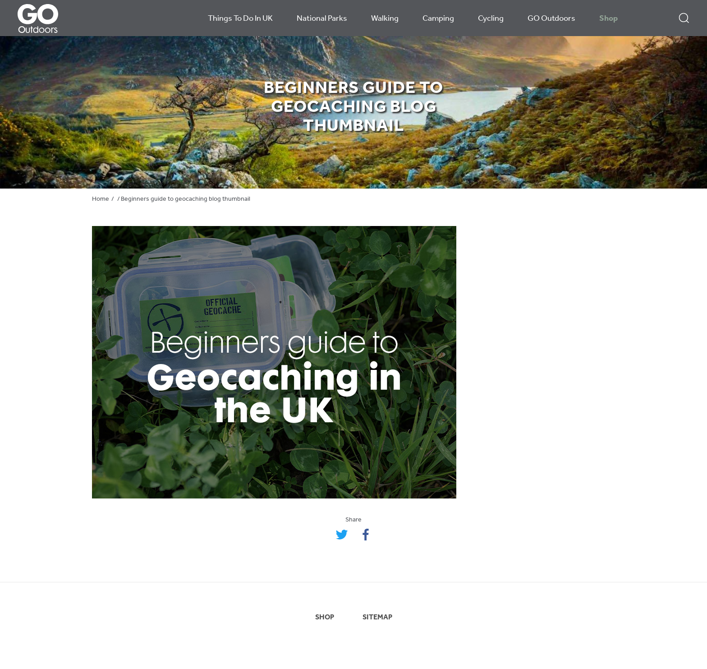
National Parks (322, 18)
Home (100, 199)
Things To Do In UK (240, 18)
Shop (608, 18)
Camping (438, 18)
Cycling (491, 18)
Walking (385, 18)
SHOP (324, 617)
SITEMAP (377, 617)
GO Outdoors (551, 18)
